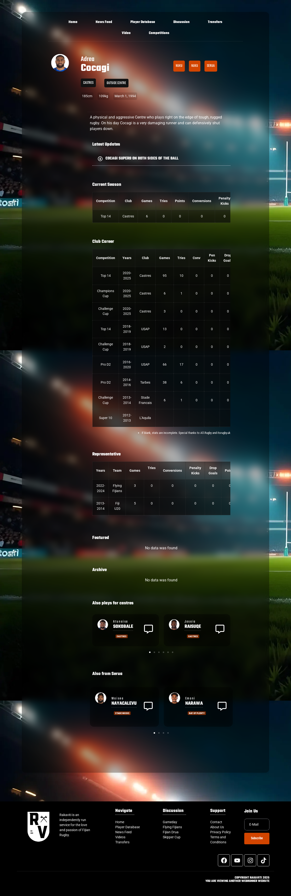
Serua (211, 66)
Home (73, 22)
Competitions (159, 33)
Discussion (181, 22)
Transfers (215, 22)
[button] (161, 158)
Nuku (179, 66)
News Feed (104, 22)
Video (126, 33)
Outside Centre (116, 83)
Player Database (142, 22)
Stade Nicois (122, 713)
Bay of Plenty (197, 713)
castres (88, 83)
